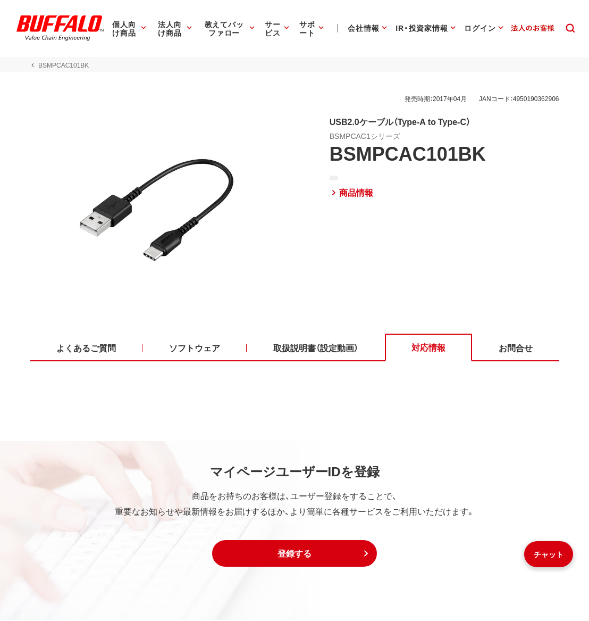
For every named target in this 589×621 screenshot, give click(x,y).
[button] (294, 554)
